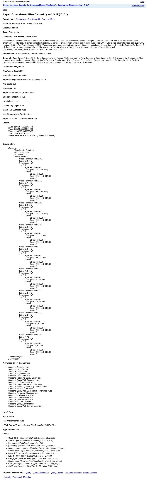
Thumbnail (17, 477)
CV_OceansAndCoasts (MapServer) (41, 5)
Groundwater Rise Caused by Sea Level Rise (35, 19)
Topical (22, 5)
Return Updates (90, 473)
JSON (5, 10)
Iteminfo (7, 477)
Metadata (27, 477)
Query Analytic (57, 473)
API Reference (138, 5)
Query (28, 473)
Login (142, 2)
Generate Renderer (73, 473)
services (13, 5)
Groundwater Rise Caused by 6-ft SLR (73, 5)
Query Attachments (41, 473)
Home (5, 5)
